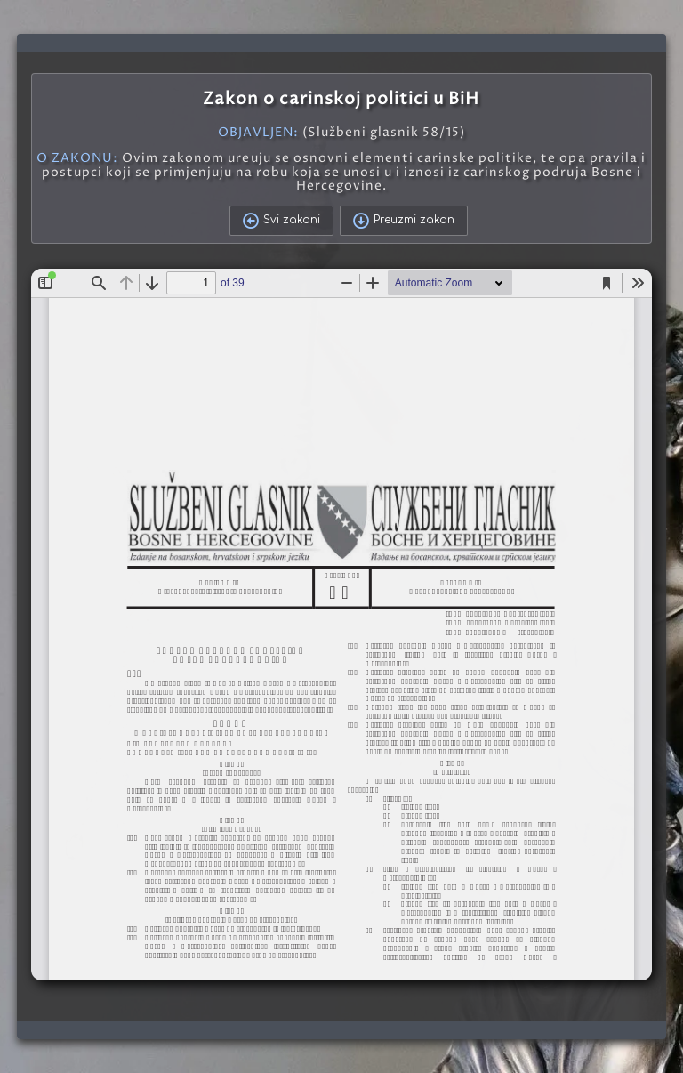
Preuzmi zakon (403, 221)
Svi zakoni (281, 221)
